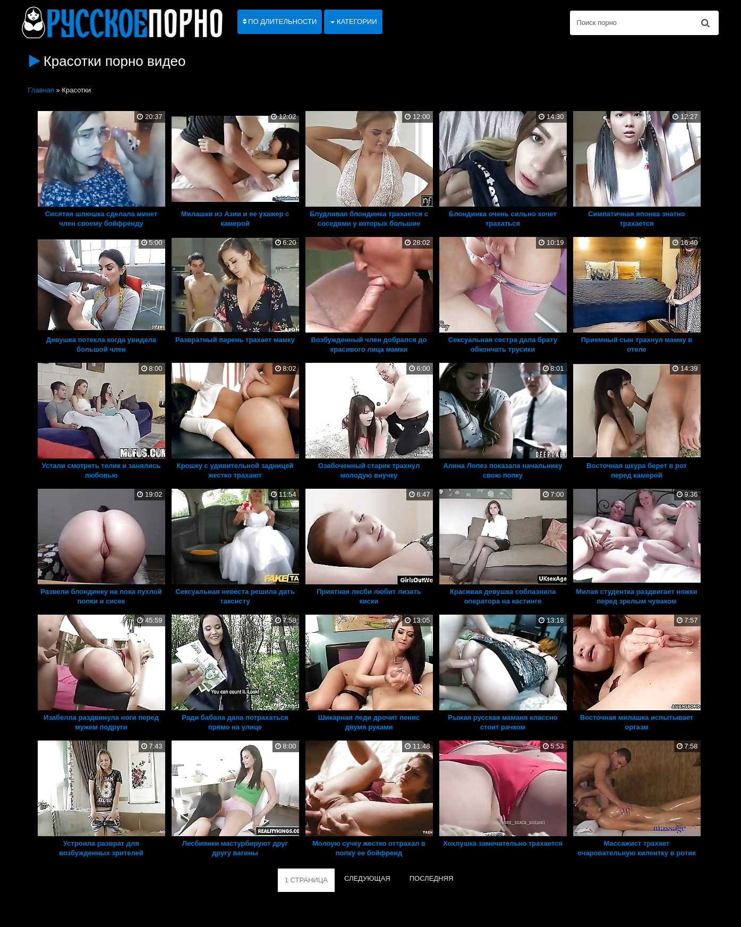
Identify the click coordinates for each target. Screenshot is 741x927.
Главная (41, 90)
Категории (353, 21)
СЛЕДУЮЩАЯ (367, 878)
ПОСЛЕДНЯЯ (432, 878)
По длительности (280, 21)
